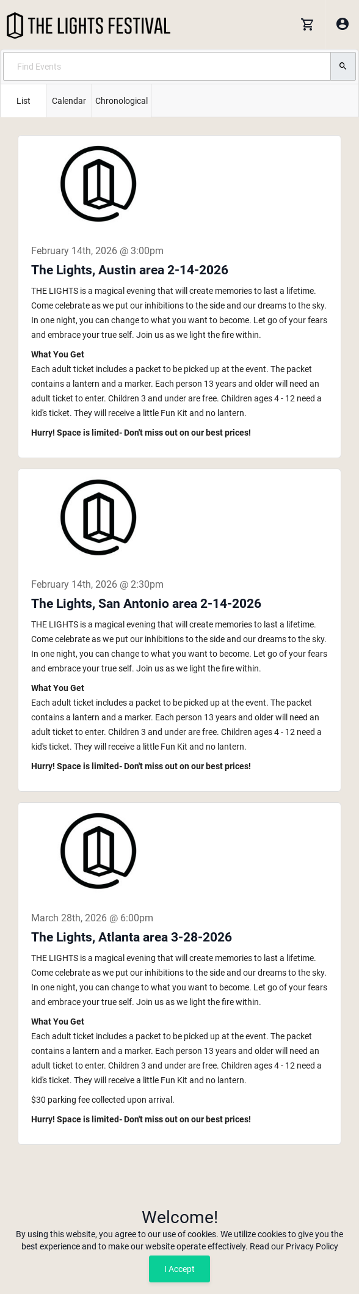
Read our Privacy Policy (294, 1246)
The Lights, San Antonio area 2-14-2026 (146, 603)
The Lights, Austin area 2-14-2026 (129, 270)
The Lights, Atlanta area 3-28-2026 (131, 937)
